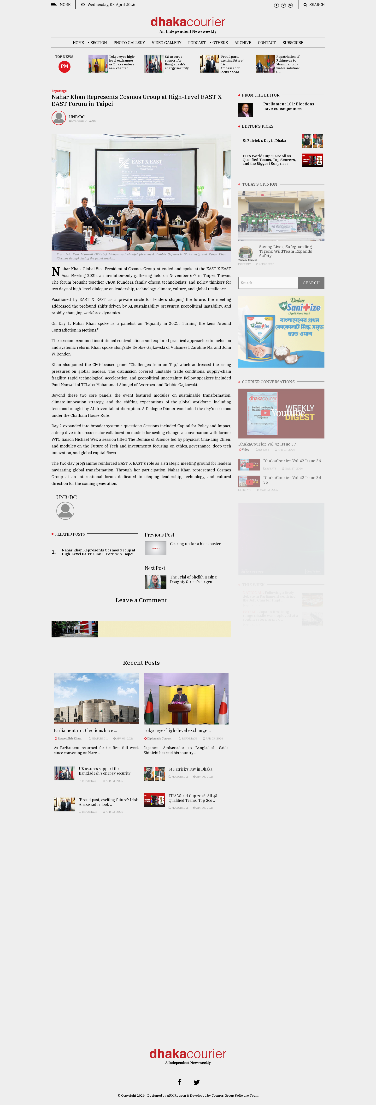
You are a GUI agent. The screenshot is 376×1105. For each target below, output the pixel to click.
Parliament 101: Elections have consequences (288, 106)
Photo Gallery (129, 42)
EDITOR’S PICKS (258, 126)
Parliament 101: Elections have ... (85, 735)
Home (78, 42)
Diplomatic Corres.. (159, 745)
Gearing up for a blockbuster (195, 546)
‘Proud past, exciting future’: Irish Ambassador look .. (108, 810)
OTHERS (220, 42)
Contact (267, 42)
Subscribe (293, 42)
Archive (243, 42)
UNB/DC (77, 117)
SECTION (99, 42)
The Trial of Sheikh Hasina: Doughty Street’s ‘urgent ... (193, 582)
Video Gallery (167, 42)
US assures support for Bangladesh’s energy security (104, 779)
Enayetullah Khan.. (70, 743)
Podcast (197, 42)
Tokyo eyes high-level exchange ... (177, 737)
